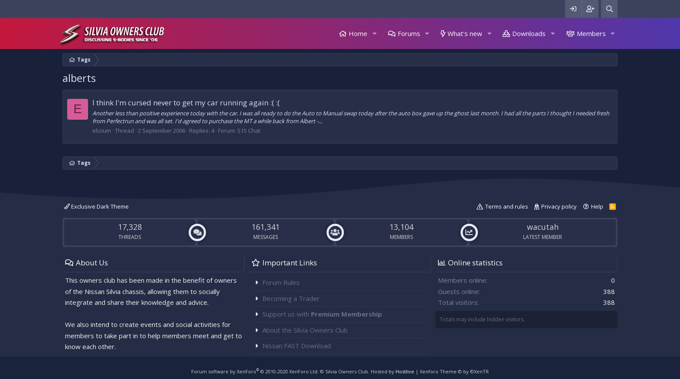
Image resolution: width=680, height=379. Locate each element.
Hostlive (405, 371)
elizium (101, 130)
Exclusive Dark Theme (96, 206)
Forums (409, 33)
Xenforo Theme (454, 371)
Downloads (529, 33)
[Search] (609, 9)
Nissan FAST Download (296, 345)
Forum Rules (281, 282)
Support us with (322, 314)
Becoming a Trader (291, 298)
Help (597, 206)
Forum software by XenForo (255, 371)
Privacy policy (559, 206)
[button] (374, 33)
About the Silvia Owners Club (305, 330)
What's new (465, 33)
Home (358, 33)
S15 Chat (248, 130)
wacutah (543, 227)
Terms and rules (506, 206)
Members (591, 33)
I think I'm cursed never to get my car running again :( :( (186, 103)
